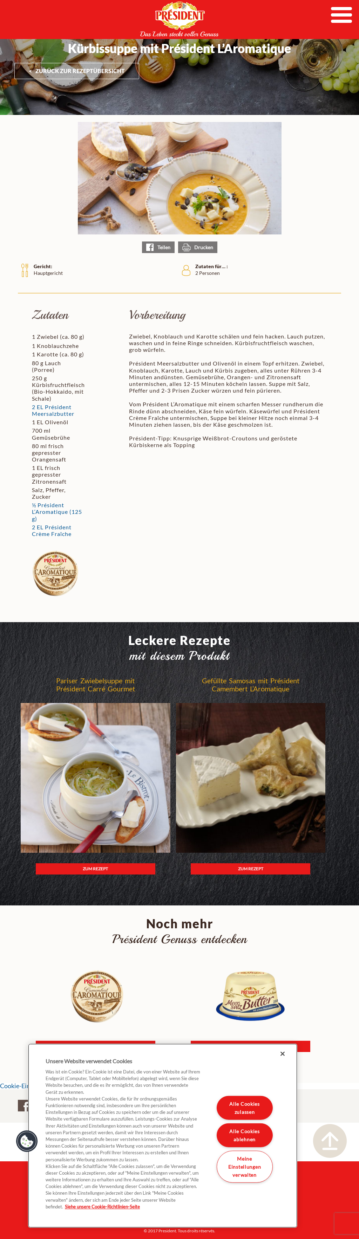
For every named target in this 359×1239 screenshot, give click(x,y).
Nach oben (330, 1141)
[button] (27, 1141)
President (179, 19)
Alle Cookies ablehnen (244, 1135)
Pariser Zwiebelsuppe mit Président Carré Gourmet (95, 685)
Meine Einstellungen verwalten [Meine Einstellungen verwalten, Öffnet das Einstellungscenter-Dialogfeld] (244, 1166)
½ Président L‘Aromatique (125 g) (57, 512)
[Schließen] (282, 1053)
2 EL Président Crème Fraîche (52, 530)
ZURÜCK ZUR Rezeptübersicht (80, 70)
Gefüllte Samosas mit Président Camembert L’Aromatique (250, 685)
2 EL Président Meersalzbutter (53, 410)
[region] (162, 1136)
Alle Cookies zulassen (244, 1108)
